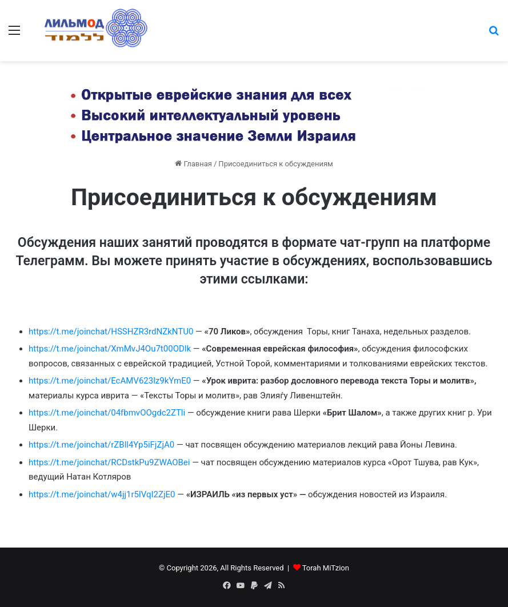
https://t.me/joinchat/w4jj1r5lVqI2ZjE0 (102, 494)
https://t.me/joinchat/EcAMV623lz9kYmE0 (110, 381)
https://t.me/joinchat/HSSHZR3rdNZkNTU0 (111, 331)
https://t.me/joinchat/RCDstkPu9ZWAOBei (109, 462)
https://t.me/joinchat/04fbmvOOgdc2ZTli (107, 413)
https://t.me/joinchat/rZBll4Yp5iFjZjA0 (101, 445)
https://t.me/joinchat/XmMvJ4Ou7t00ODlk (110, 349)
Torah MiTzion (325, 568)
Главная (193, 163)
